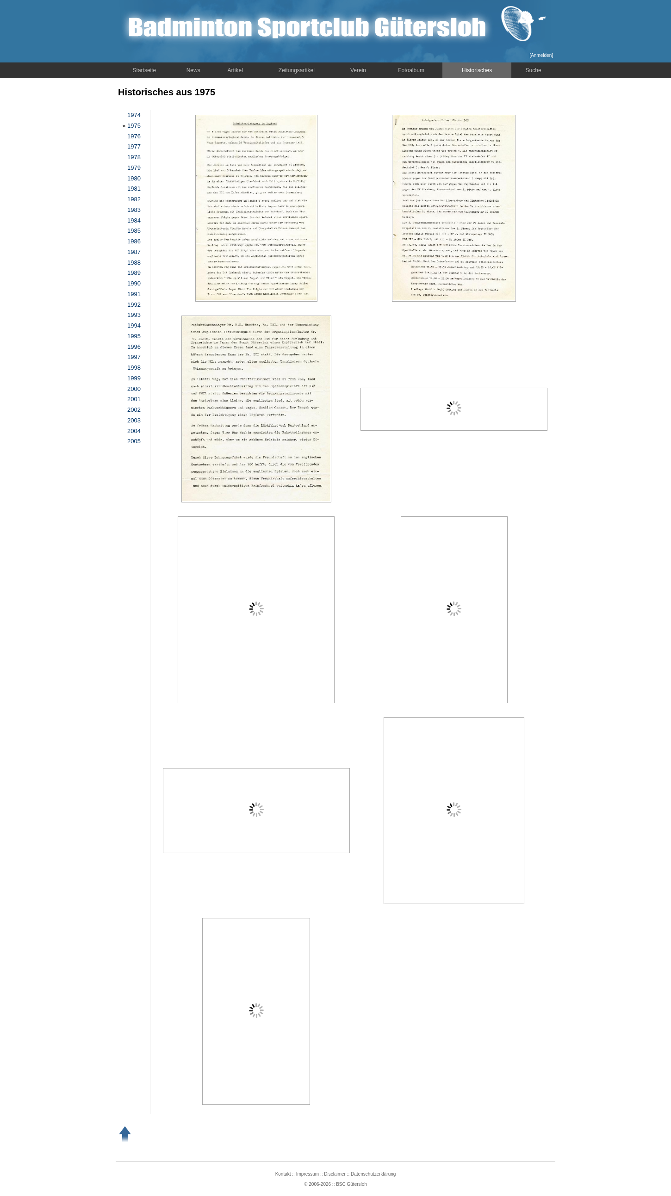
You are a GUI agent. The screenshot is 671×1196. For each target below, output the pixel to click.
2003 (134, 420)
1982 (134, 199)
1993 (134, 314)
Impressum (307, 1174)
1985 (134, 230)
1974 (134, 115)
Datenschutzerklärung (373, 1174)
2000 (134, 388)
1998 (134, 367)
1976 (134, 136)
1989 (134, 272)
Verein (358, 70)
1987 (134, 251)
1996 (134, 346)
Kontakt (283, 1174)
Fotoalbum (411, 70)
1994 (134, 325)
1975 (134, 125)
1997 (134, 356)
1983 (134, 209)
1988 (134, 262)
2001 (134, 399)
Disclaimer (335, 1174)
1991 (134, 294)
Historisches (477, 70)
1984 (134, 220)
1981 (134, 188)
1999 (134, 378)
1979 (134, 167)
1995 (134, 336)
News (193, 70)
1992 (134, 304)
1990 (134, 283)
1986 (134, 241)
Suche (533, 70)
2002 (134, 409)
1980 (134, 178)
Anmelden (541, 55)
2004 (134, 431)
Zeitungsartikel (297, 70)
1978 (134, 157)
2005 (134, 441)
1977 (134, 146)
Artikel (235, 70)
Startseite (144, 70)
